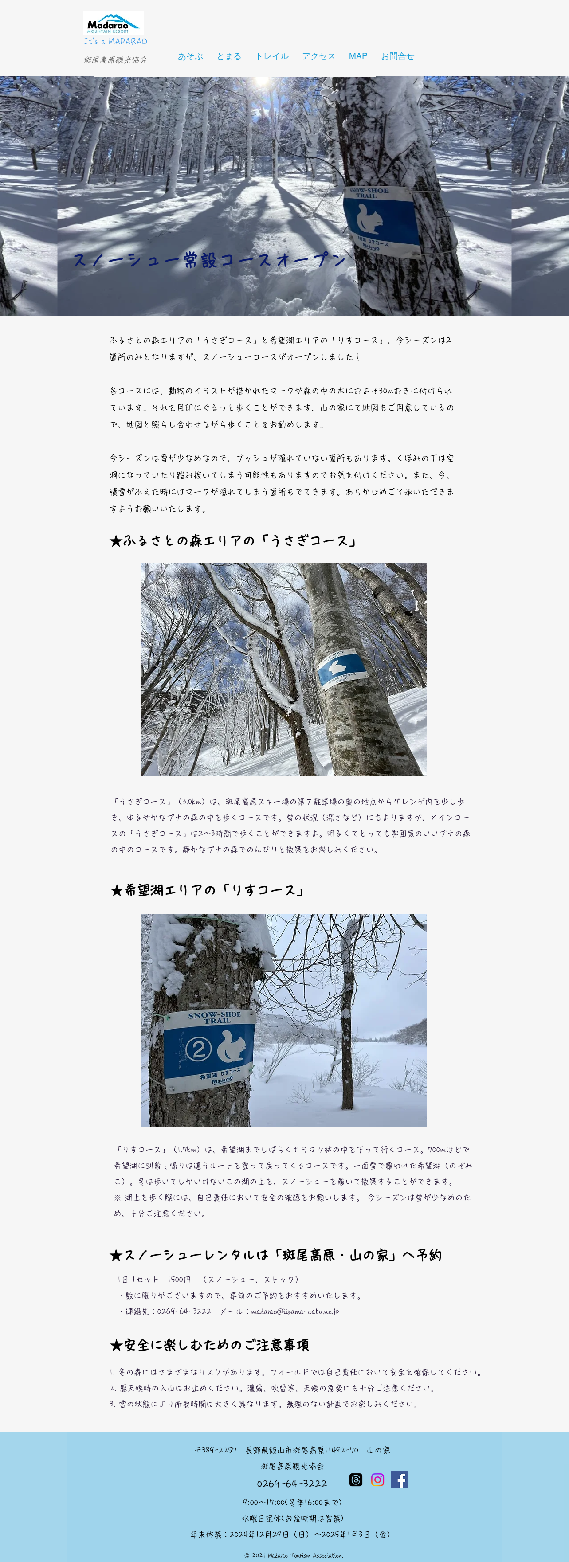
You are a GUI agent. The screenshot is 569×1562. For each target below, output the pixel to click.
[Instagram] (377, 1479)
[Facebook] (399, 1479)
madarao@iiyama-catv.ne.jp (295, 1311)
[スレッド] (356, 1479)
